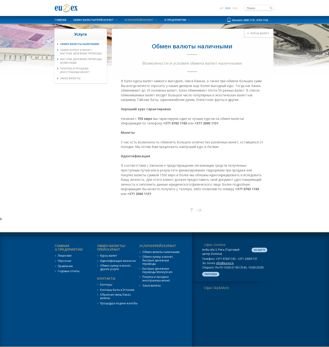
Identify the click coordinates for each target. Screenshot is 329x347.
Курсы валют (108, 256)
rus (228, 8)
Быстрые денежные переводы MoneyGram (81, 60)
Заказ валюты (70, 78)
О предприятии (175, 19)
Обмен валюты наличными (79, 44)
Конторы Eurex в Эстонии (117, 290)
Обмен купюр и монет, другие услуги (115, 267)
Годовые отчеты (69, 271)
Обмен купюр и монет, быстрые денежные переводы (81, 51)
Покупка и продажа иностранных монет (75, 70)
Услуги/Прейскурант (139, 19)
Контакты (62, 24)
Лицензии (65, 256)
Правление (65, 266)
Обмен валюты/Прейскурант (93, 19)
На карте (259, 250)
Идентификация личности (118, 261)
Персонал (64, 261)
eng (235, 8)
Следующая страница (199, 210)
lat (221, 8)
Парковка (210, 274)
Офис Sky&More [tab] (216, 288)
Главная (60, 19)
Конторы (106, 285)
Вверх (191, 210)
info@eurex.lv (225, 263)
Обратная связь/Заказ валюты (115, 296)
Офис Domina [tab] (214, 244)
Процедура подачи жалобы (119, 303)
